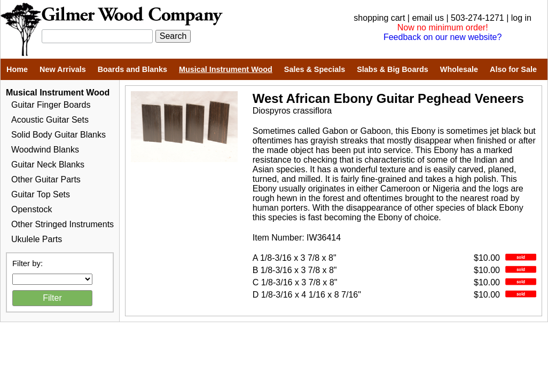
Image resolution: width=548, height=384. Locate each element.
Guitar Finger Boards (51, 104)
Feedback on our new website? (442, 37)
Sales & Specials (314, 69)
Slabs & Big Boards (392, 69)
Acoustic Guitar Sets (50, 119)
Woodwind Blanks (45, 149)
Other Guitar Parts (46, 179)
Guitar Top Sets (40, 194)
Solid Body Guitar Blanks (58, 134)
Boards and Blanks (132, 69)
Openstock (31, 209)
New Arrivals (63, 69)
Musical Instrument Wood (225, 69)
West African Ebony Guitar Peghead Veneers (388, 98)
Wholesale (459, 69)
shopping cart (379, 17)
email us (428, 17)
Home (17, 69)
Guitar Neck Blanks (47, 164)
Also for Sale (513, 69)
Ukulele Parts (36, 239)
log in (521, 17)
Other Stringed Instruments (62, 224)
